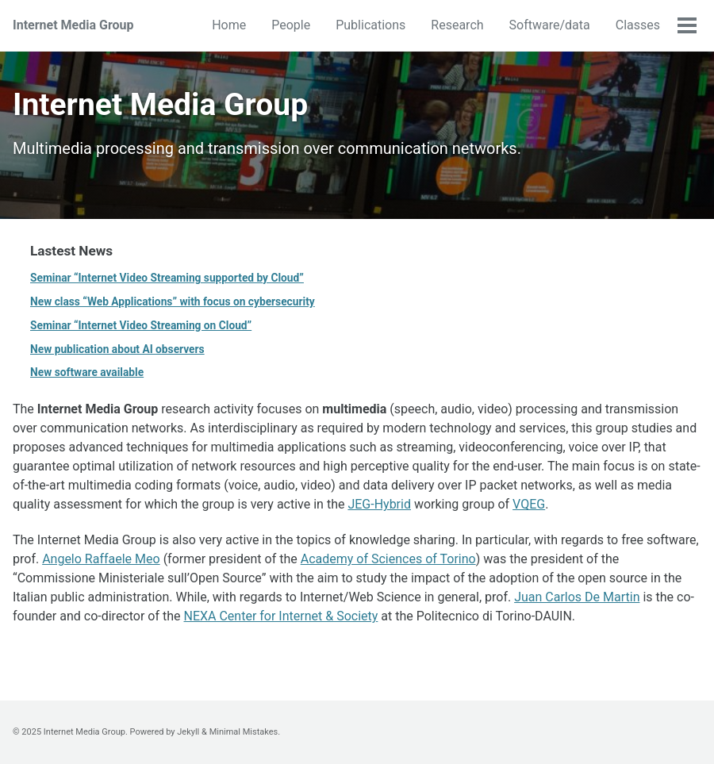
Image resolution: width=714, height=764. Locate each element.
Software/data (549, 25)
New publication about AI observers (117, 349)
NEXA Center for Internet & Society (281, 616)
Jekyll (188, 732)
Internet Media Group (73, 25)
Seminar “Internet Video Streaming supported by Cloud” (167, 277)
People (290, 25)
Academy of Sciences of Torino (388, 558)
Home (229, 25)
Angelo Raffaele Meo (101, 558)
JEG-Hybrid (379, 504)
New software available (87, 372)
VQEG (528, 504)
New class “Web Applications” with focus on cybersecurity (172, 301)
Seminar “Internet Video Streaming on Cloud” (140, 325)
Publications (370, 25)
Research (457, 25)
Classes (638, 25)
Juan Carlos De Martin (576, 597)
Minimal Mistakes (243, 732)
